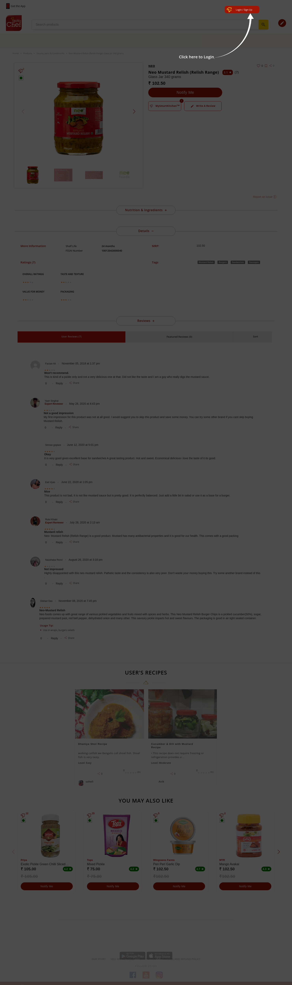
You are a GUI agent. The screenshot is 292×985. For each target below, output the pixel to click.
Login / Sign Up (244, 9)
